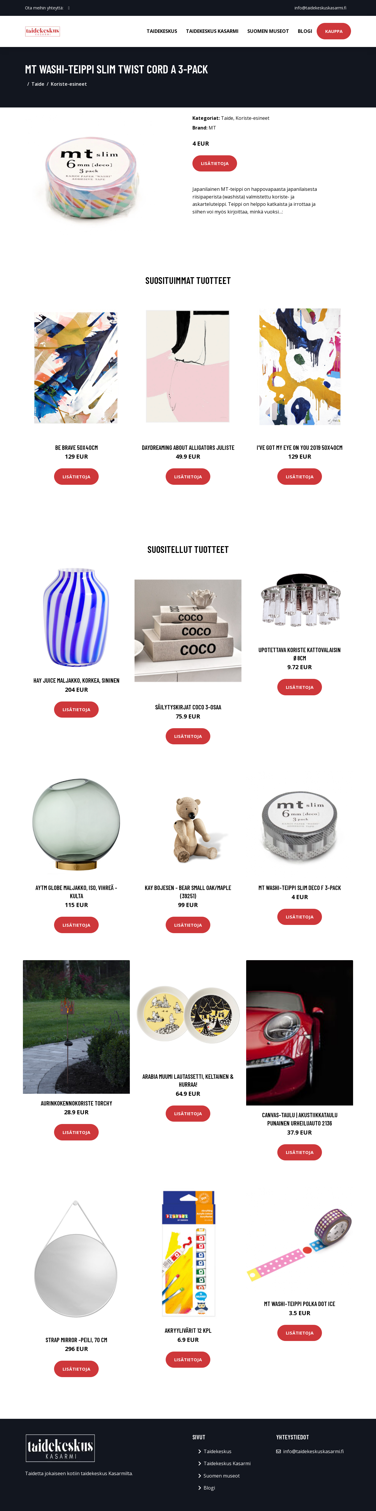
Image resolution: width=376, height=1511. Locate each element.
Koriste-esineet (69, 84)
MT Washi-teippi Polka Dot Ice (299, 1303)
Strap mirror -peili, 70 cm (76, 1339)
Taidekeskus (162, 31)
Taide (37, 84)
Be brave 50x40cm (76, 447)
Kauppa (334, 31)
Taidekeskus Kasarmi (212, 31)
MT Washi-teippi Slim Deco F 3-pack (299, 887)
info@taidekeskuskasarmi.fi (320, 8)
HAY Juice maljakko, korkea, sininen (76, 680)
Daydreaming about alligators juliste (188, 447)
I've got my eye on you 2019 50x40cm (300, 447)
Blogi (305, 31)
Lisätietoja (215, 163)
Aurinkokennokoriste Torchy (76, 1103)
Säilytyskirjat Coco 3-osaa (188, 707)
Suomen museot (268, 31)
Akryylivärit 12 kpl (188, 1330)
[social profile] (69, 8)
